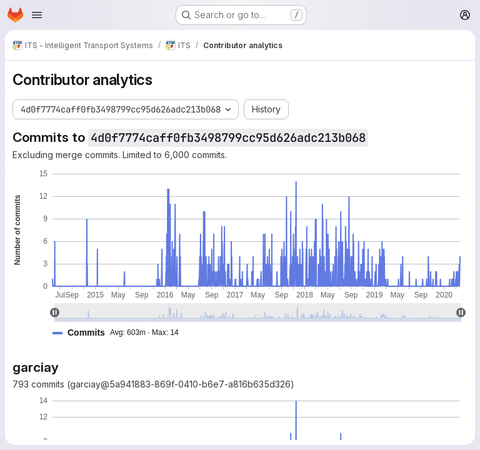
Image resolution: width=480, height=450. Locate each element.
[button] (120, 332)
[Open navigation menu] (37, 15)
